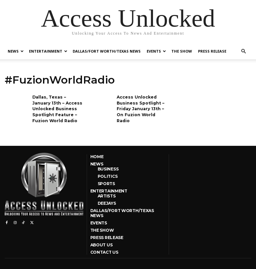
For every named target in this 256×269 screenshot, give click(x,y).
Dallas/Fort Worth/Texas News (107, 51)
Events (156, 51)
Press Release (212, 51)
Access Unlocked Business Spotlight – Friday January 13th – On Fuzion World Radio (140, 108)
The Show (181, 51)
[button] (243, 51)
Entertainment (48, 51)
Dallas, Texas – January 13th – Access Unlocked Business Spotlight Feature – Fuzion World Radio (56, 108)
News (16, 51)
